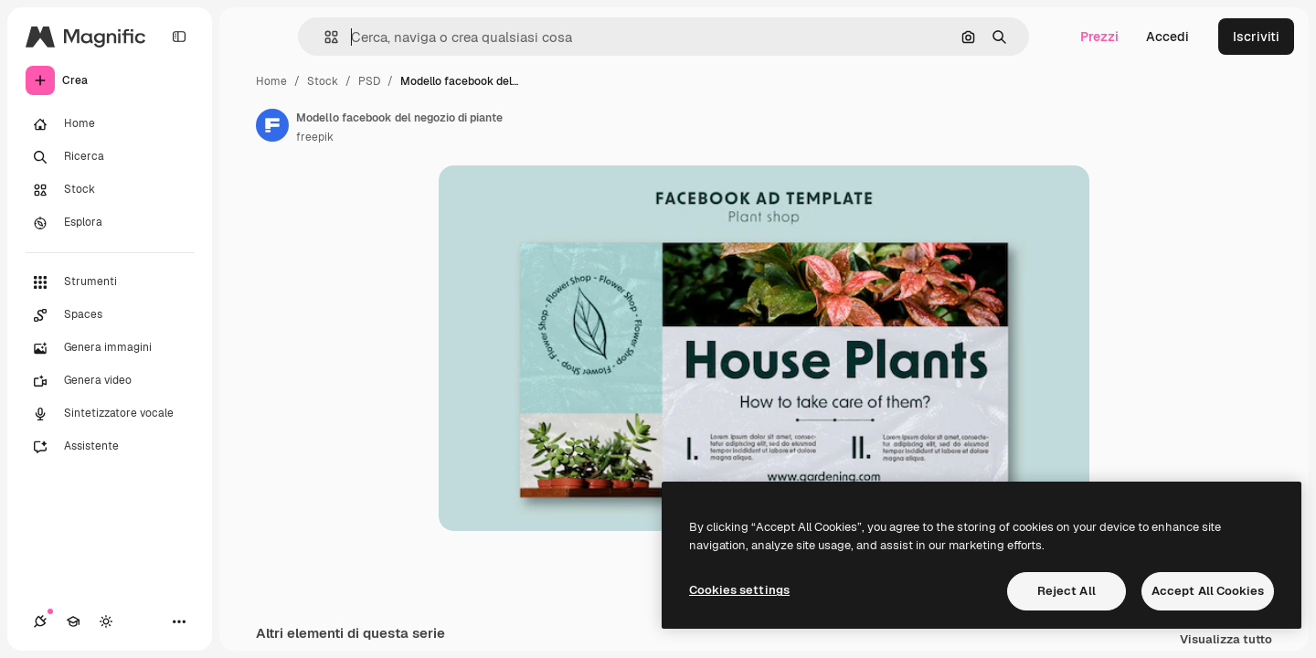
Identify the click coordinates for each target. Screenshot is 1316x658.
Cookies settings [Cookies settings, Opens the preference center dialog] (739, 590)
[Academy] (73, 621)
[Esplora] (110, 223)
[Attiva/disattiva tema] (106, 621)
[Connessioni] (40, 621)
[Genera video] (110, 381)
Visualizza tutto (1226, 640)
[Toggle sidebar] (179, 36)
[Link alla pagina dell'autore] (272, 125)
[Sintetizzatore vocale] (110, 414)
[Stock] (110, 190)
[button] (324, 37)
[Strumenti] (110, 282)
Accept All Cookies (1208, 591)
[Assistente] (110, 447)
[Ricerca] (110, 157)
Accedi (1167, 36)
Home (271, 81)
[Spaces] (110, 315)
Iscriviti (1256, 36)
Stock (322, 81)
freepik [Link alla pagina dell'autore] (315, 137)
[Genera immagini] (110, 348)
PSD (369, 81)
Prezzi (1099, 36)
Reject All (1066, 591)
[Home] (110, 124)
